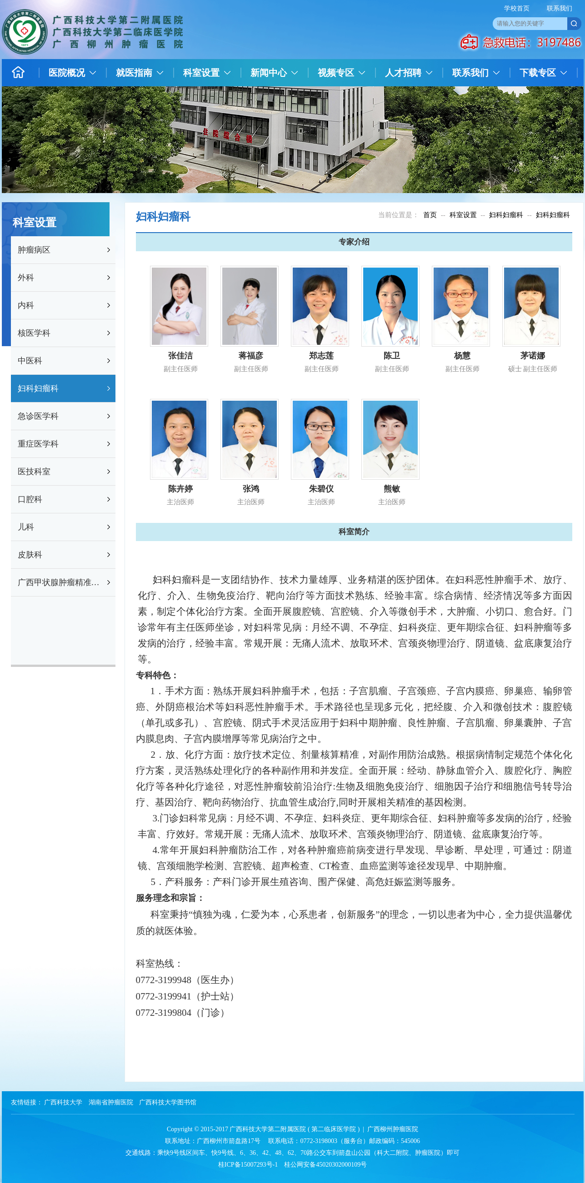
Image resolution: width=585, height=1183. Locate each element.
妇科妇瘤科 (38, 388)
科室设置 (201, 73)
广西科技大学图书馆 (167, 1102)
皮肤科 (30, 554)
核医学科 (34, 333)
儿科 (26, 527)
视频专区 (336, 73)
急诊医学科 (38, 416)
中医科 (30, 360)
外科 (26, 277)
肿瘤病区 (34, 249)
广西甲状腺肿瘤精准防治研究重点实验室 (61, 582)
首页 (430, 215)
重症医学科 (38, 443)
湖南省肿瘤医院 (111, 1102)
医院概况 (67, 73)
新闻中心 (268, 73)
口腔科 (30, 499)
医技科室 (34, 471)
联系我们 (559, 8)
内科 (26, 305)
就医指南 (134, 73)
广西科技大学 (63, 1102)
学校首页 (517, 8)
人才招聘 (403, 73)
